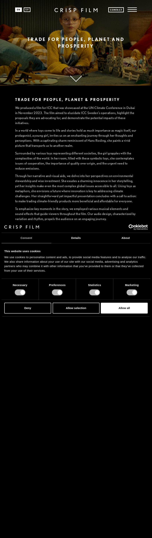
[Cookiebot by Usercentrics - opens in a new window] (131, 227)
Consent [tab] (26, 237)
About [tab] (126, 237)
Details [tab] (76, 237)
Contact (116, 9)
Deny (27, 308)
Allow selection (76, 308)
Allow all (124, 308)
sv (27, 9)
